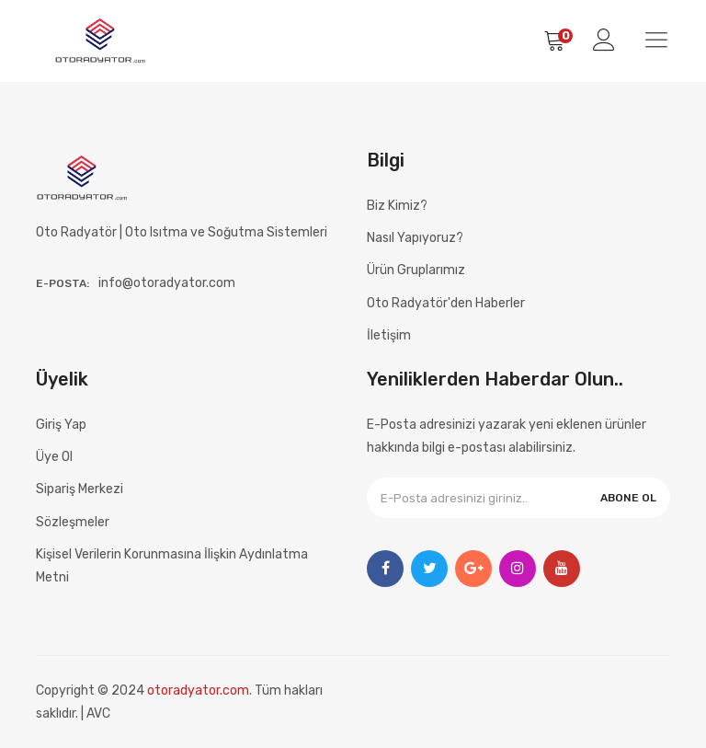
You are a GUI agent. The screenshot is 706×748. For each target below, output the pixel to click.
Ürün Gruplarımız (416, 270)
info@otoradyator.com (166, 283)
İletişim (389, 335)
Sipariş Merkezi (79, 489)
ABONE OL (628, 497)
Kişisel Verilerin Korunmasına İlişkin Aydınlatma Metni (172, 566)
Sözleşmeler (72, 522)
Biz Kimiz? (397, 205)
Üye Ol (54, 457)
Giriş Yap (61, 424)
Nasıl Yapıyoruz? (415, 238)
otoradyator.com (198, 690)
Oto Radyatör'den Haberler (446, 303)
